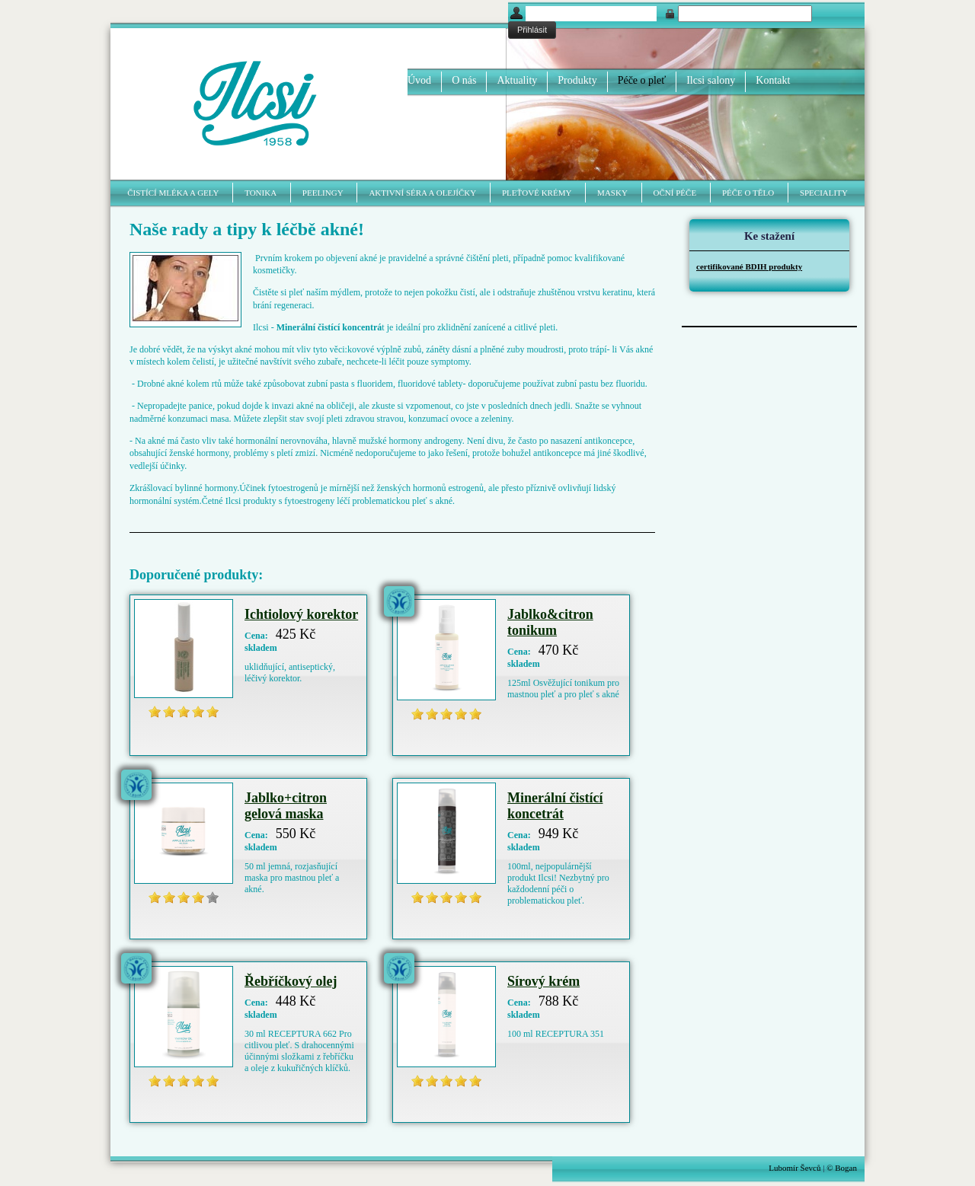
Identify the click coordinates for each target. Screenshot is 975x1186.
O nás (464, 80)
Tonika (261, 192)
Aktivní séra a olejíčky (422, 192)
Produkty (577, 80)
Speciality (824, 192)
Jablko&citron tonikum (550, 622)
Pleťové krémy (536, 192)
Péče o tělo (748, 192)
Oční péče (675, 192)
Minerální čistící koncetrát (555, 805)
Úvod (419, 80)
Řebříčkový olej (291, 981)
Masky (612, 192)
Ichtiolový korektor (301, 614)
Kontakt (773, 80)
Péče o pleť (642, 80)
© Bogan (841, 1167)
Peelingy (323, 192)
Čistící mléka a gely (173, 192)
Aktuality (517, 80)
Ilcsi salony (710, 80)
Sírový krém (543, 981)
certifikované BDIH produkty (749, 266)
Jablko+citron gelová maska (286, 805)
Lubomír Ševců (794, 1167)
